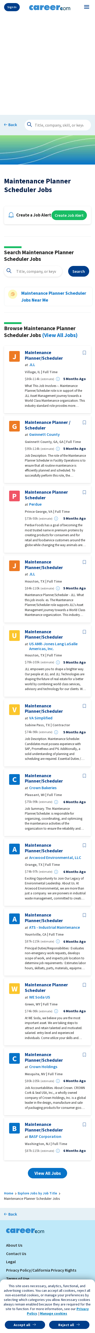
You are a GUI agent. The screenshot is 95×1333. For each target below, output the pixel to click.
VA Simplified (40, 718)
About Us (14, 1245)
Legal (11, 1261)
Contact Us (16, 1253)
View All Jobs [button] (47, 1173)
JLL (32, 364)
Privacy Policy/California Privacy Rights (41, 1270)
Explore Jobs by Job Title (37, 1193)
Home (8, 1193)
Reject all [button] (66, 1325)
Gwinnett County (44, 434)
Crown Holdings (43, 1066)
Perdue (35, 504)
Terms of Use (17, 1278)
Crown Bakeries (42, 787)
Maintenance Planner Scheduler (46, 494)
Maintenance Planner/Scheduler (44, 355)
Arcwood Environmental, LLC (55, 857)
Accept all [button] (22, 1325)
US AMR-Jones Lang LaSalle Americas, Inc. (53, 646)
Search (78, 271)
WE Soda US (39, 997)
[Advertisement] (47, 63)
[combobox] (33, 271)
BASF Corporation (45, 1136)
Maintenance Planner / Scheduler (47, 425)
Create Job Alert (69, 215)
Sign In (11, 7)
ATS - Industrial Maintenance (54, 927)
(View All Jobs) (60, 335)
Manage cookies (53, 1313)
